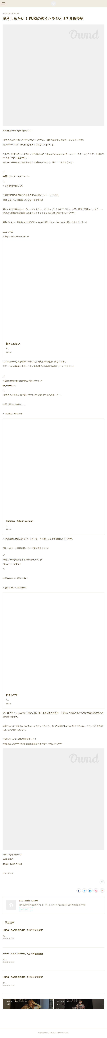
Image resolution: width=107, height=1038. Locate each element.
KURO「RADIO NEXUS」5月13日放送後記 (23, 977)
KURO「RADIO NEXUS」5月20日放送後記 (23, 954)
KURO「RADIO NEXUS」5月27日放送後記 (23, 930)
